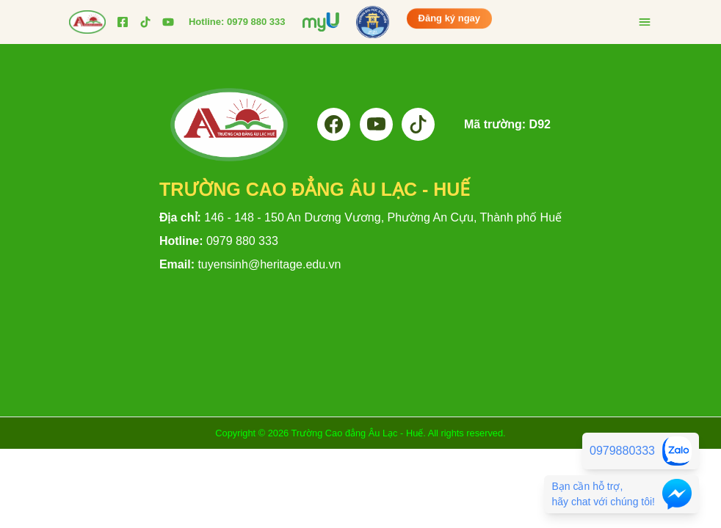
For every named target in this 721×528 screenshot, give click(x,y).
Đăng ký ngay (450, 17)
